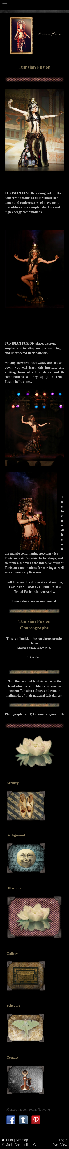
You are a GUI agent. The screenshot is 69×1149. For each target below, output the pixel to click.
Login (63, 1140)
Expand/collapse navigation (34, 5)
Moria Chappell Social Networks (28, 1109)
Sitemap (22, 1140)
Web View (60, 1145)
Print (8, 1140)
